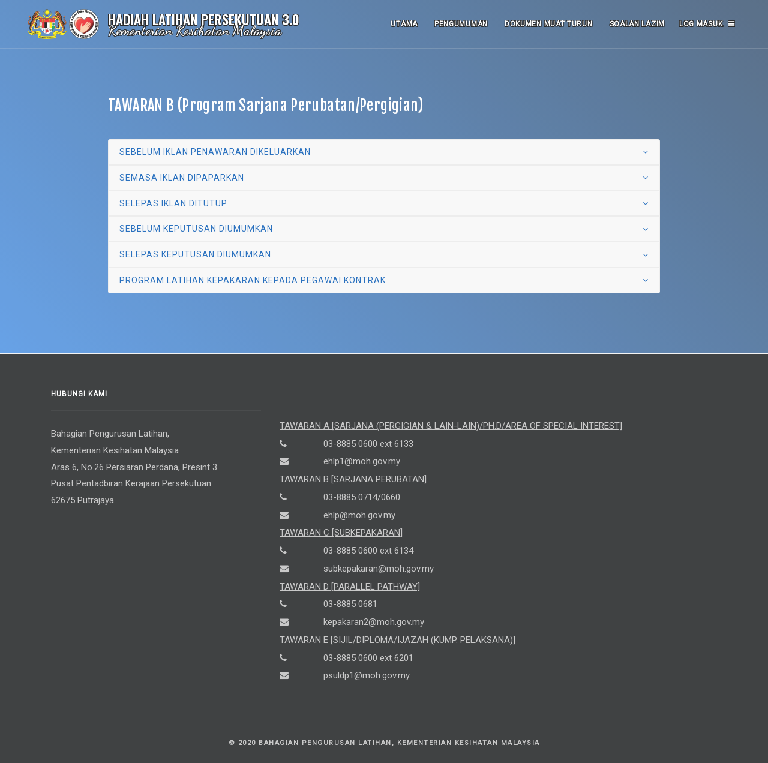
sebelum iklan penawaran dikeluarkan (215, 152)
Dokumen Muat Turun (549, 24)
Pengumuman (461, 24)
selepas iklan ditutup (173, 203)
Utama (404, 24)
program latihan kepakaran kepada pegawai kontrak (252, 280)
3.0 (290, 19)
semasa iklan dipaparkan (181, 177)
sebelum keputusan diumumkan (196, 228)
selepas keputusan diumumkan (195, 254)
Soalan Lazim (637, 24)
